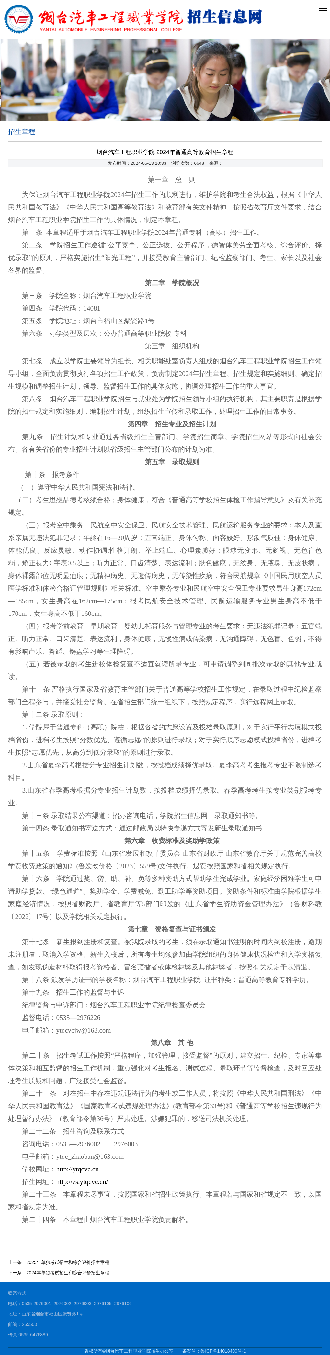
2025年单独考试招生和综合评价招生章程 (67, 1262)
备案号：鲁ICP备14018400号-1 (214, 1351)
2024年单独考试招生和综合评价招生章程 (67, 1272)
